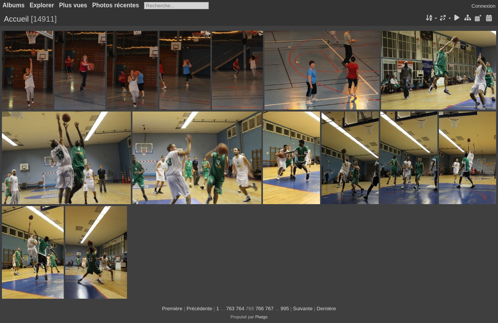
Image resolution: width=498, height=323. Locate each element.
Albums (14, 5)
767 (269, 308)
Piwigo (261, 317)
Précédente (199, 308)
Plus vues (73, 5)
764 (240, 308)
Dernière (326, 308)
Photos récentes (115, 5)
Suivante (303, 308)
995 (285, 308)
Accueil (16, 19)
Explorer (42, 5)
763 (230, 308)
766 (260, 308)
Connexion (483, 6)
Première (172, 308)
